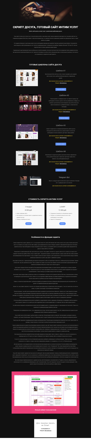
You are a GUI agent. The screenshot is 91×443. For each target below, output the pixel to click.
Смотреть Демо (31, 93)
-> (77, 398)
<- (14, 398)
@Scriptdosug (33, 87)
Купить (29, 227)
